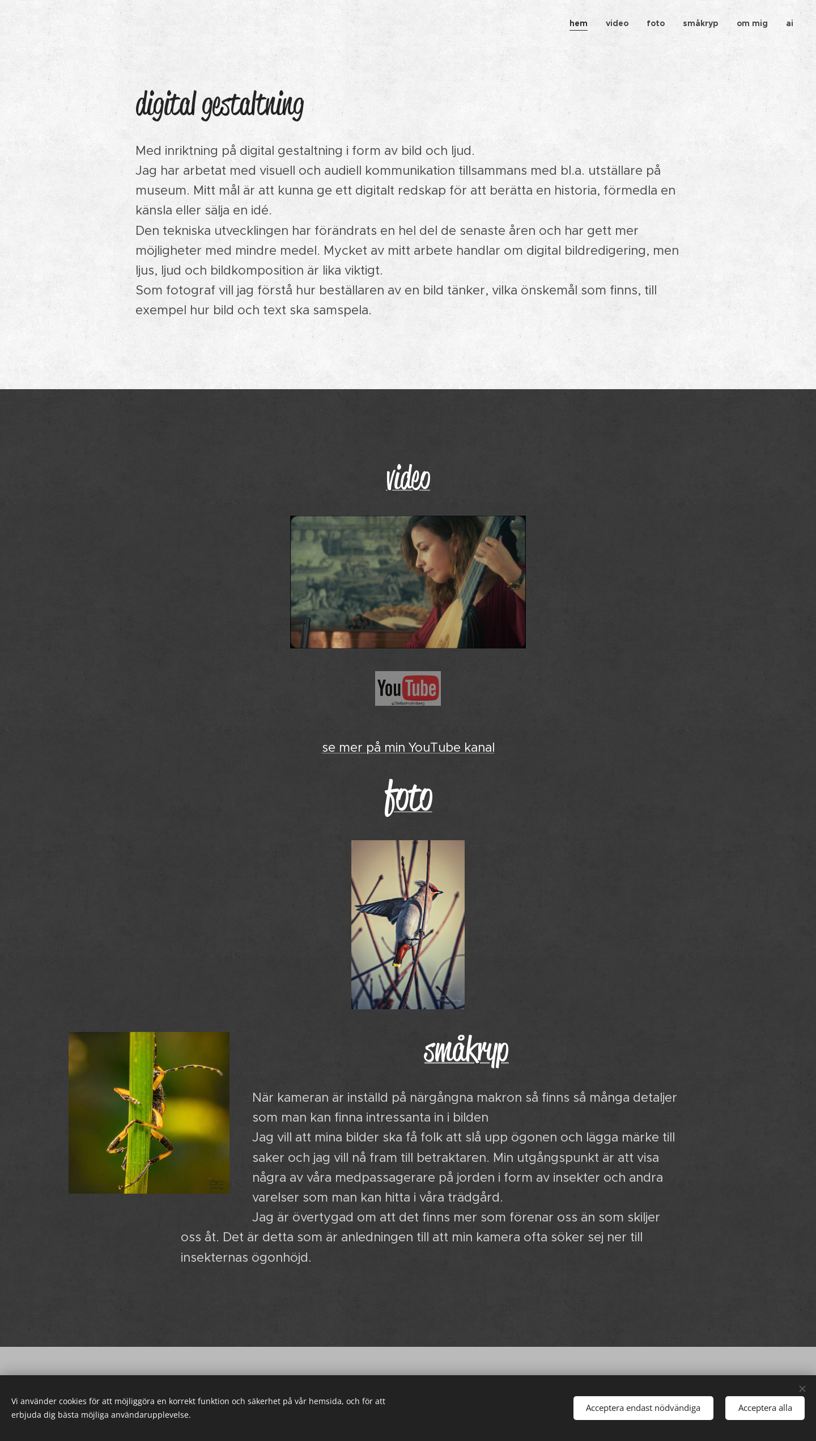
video (408, 478)
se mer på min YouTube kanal (408, 747)
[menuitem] (582, 23)
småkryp (466, 1049)
